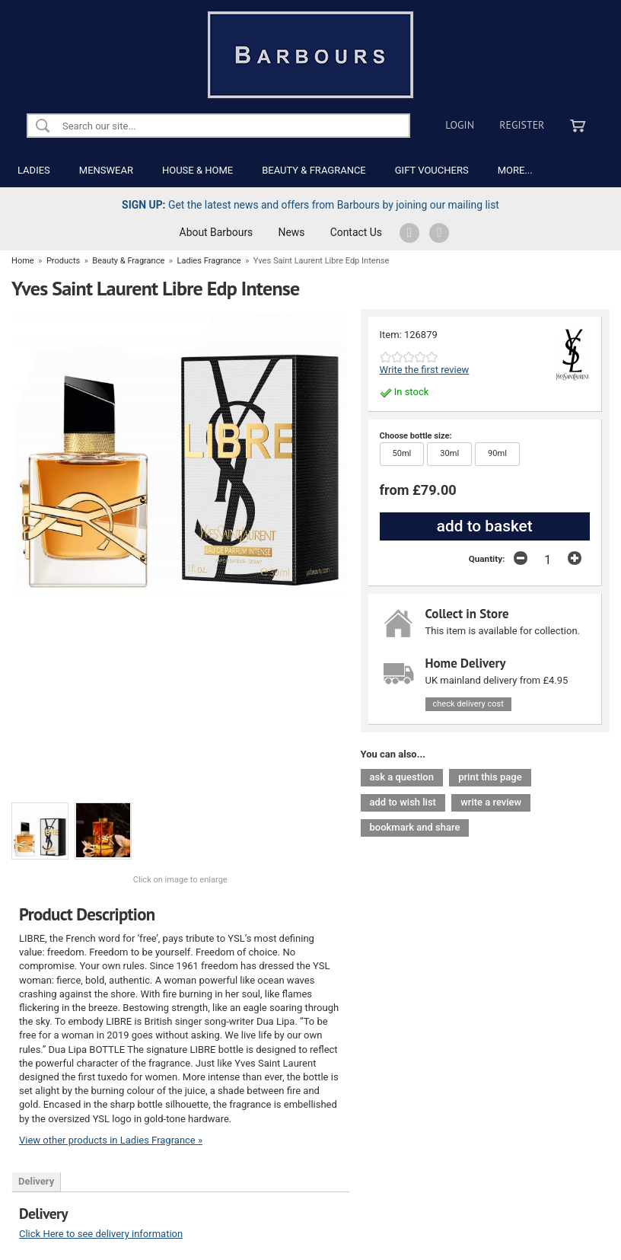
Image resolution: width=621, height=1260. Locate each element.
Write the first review (425, 369)
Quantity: (487, 558)
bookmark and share (415, 827)
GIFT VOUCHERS (432, 170)
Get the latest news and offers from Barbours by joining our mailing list (310, 205)
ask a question (402, 777)
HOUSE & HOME (197, 170)
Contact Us (356, 232)
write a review (490, 802)
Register (521, 125)
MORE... (515, 170)
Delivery (36, 1181)
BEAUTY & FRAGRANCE (314, 170)
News (292, 232)
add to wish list (403, 802)
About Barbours (216, 232)
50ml (396, 450)
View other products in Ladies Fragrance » (110, 1140)
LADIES (34, 170)
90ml (491, 450)
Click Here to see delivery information (101, 1233)
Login (459, 125)
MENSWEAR (106, 170)
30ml (443, 450)
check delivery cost (468, 704)
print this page (489, 777)
